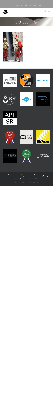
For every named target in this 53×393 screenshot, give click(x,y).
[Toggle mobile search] (45, 11)
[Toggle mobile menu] (49, 11)
